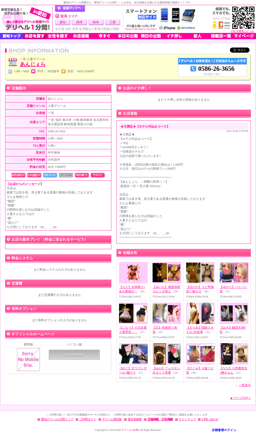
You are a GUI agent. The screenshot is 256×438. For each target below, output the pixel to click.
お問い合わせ (209, 419)
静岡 (79, 22)
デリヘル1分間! (130, 430)
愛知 (63, 22)
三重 (113, 22)
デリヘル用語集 (112, 419)
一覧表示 (245, 385)
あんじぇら (33, 64)
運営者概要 (134, 419)
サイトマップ (187, 419)
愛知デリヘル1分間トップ (57, 419)
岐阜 (96, 22)
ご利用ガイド (87, 419)
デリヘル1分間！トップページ (70, 8)
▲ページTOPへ (240, 398)
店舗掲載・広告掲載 (160, 419)
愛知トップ (11, 36)
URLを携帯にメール (242, 31)
